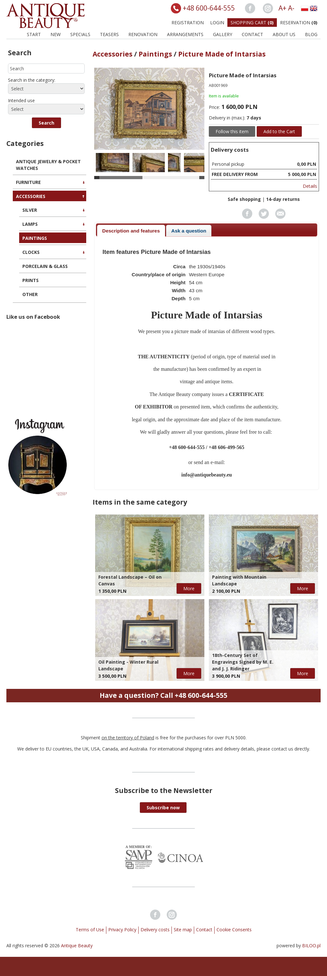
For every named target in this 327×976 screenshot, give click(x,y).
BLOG (311, 34)
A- (291, 8)
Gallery (222, 34)
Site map (183, 929)
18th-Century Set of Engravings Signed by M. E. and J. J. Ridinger (242, 662)
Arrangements (185, 34)
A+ (282, 8)
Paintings (34, 238)
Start (34, 34)
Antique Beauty (77, 945)
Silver (29, 210)
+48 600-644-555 (209, 8)
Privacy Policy (122, 929)
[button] (46, 123)
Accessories (30, 196)
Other (30, 294)
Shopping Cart (252, 22)
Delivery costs (155, 929)
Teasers (109, 34)
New (55, 34)
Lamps (30, 224)
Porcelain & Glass (45, 266)
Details (310, 186)
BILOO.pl (311, 945)
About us (284, 34)
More (188, 588)
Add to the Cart (279, 131)
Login (217, 22)
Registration (187, 22)
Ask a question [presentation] (188, 230)
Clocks (31, 252)
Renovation (142, 34)
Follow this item (232, 131)
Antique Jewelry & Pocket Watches (48, 164)
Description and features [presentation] (131, 230)
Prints (30, 280)
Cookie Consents (234, 929)
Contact (252, 34)
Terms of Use (90, 929)
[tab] (131, 231)
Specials (80, 34)
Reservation (298, 22)
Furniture (28, 182)
